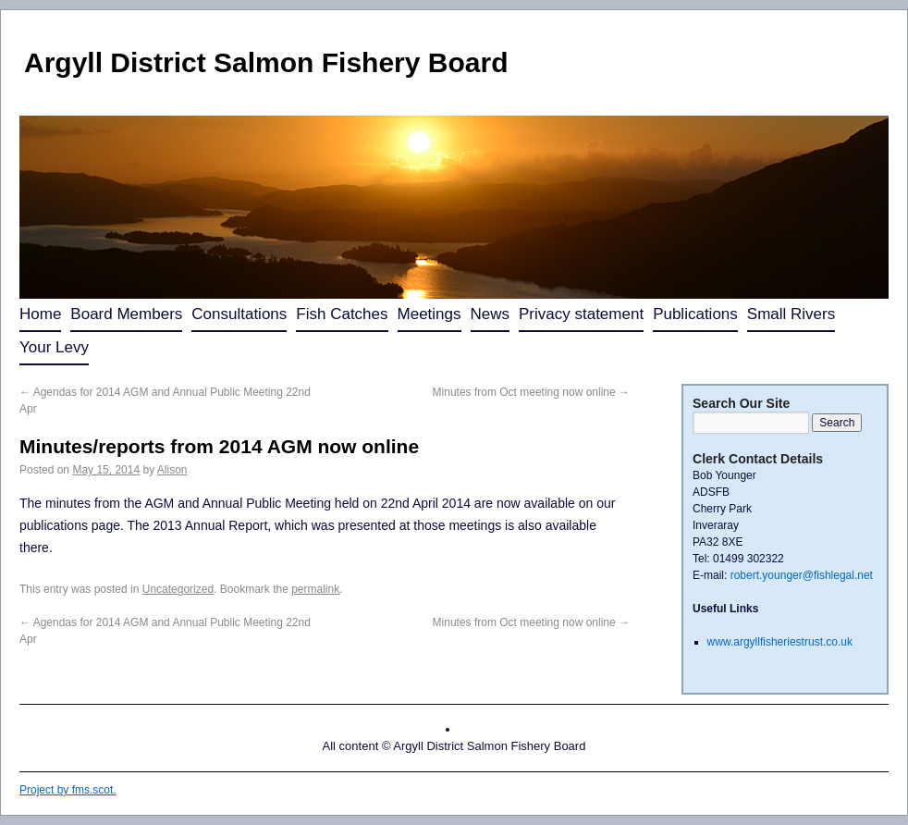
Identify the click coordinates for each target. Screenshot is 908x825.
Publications (695, 314)
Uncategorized (178, 589)
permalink (315, 589)
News (490, 314)
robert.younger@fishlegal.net (801, 575)
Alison (172, 469)
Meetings (429, 314)
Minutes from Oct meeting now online (531, 392)
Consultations (239, 314)
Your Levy (54, 347)
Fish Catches (341, 314)
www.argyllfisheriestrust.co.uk (780, 641)
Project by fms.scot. (68, 789)
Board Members (126, 314)
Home (40, 314)
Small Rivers (791, 314)
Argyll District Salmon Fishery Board (266, 62)
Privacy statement (581, 314)
